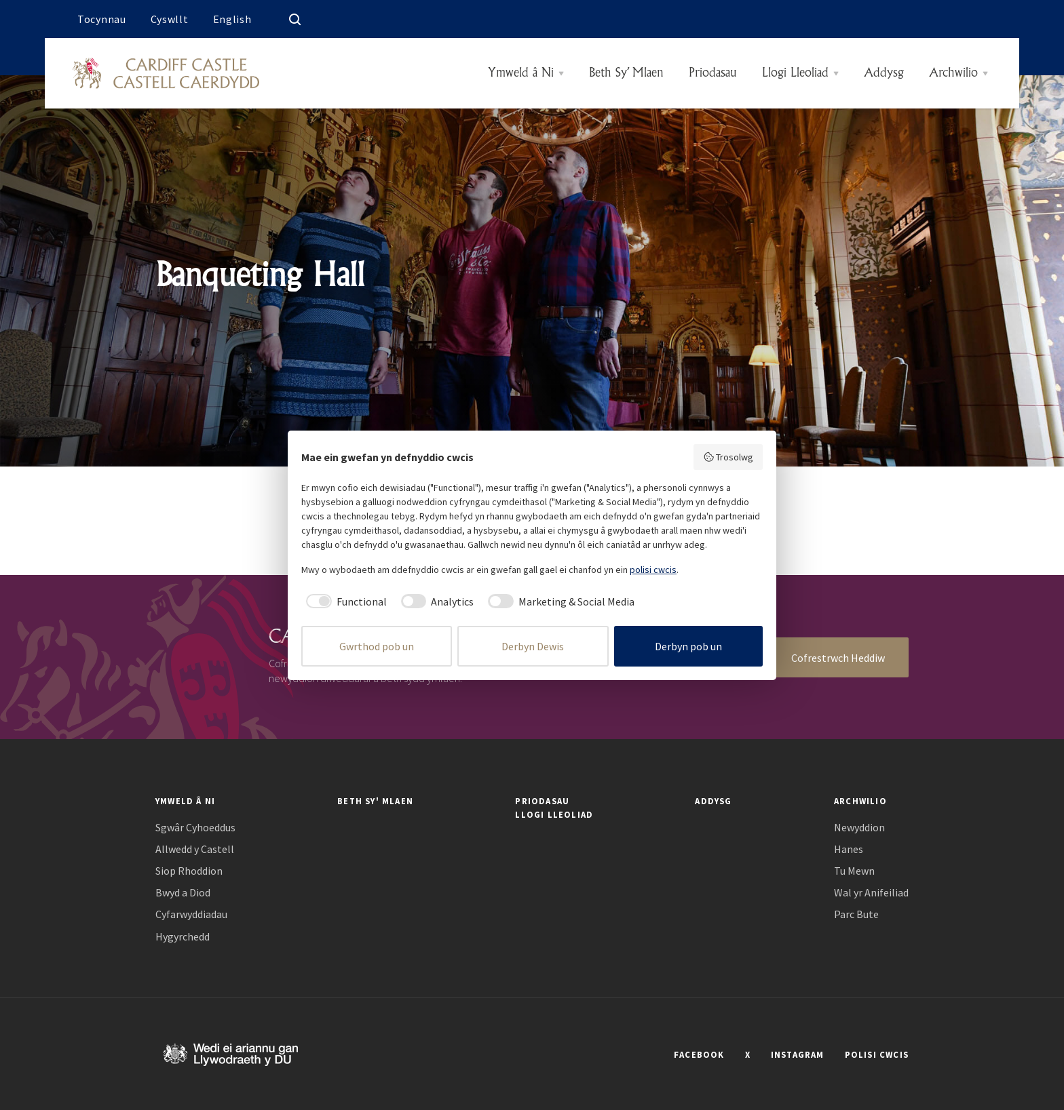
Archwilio (953, 73)
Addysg (884, 73)
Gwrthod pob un (376, 646)
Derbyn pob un (688, 646)
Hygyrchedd (182, 936)
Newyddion (859, 827)
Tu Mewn (854, 871)
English (232, 19)
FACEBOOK (699, 1054)
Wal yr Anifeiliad (871, 892)
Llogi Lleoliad (795, 73)
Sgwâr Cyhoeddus (195, 827)
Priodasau (713, 73)
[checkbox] (344, 601)
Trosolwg (728, 457)
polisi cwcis (653, 569)
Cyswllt (170, 19)
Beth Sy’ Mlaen (626, 73)
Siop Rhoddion (189, 871)
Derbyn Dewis (532, 646)
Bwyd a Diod (182, 892)
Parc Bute (856, 914)
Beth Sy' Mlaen (375, 800)
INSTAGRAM (797, 1054)
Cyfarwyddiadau (191, 914)
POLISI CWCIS (877, 1054)
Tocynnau (101, 19)
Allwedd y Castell (194, 849)
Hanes (848, 849)
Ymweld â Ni (521, 73)
